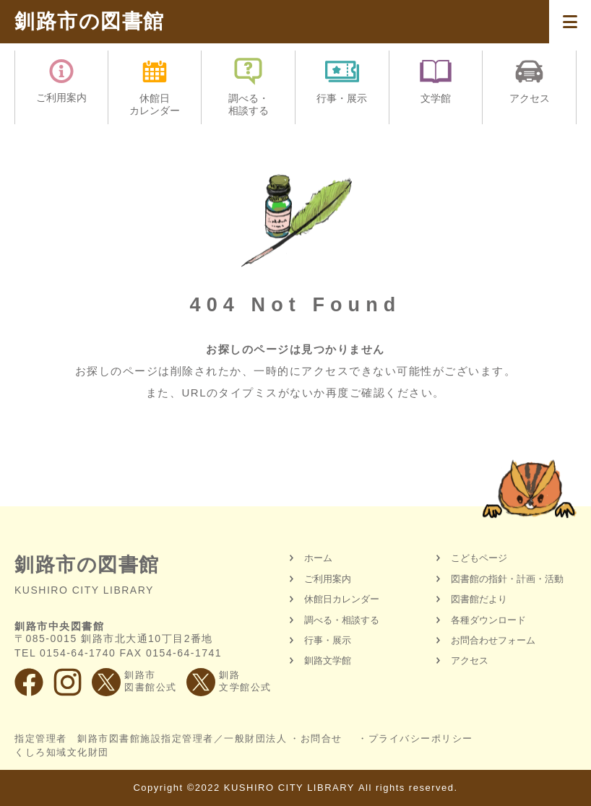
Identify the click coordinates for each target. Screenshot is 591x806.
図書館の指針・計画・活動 (507, 578)
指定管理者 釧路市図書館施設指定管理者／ (150, 745)
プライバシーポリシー (420, 738)
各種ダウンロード (488, 620)
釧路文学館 (327, 660)
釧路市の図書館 (89, 21)
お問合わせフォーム (493, 640)
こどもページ (479, 557)
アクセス (469, 660)
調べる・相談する (341, 620)
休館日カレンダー (341, 599)
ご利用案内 (327, 578)
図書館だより (479, 599)
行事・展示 (327, 640)
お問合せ (321, 738)
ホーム (318, 557)
